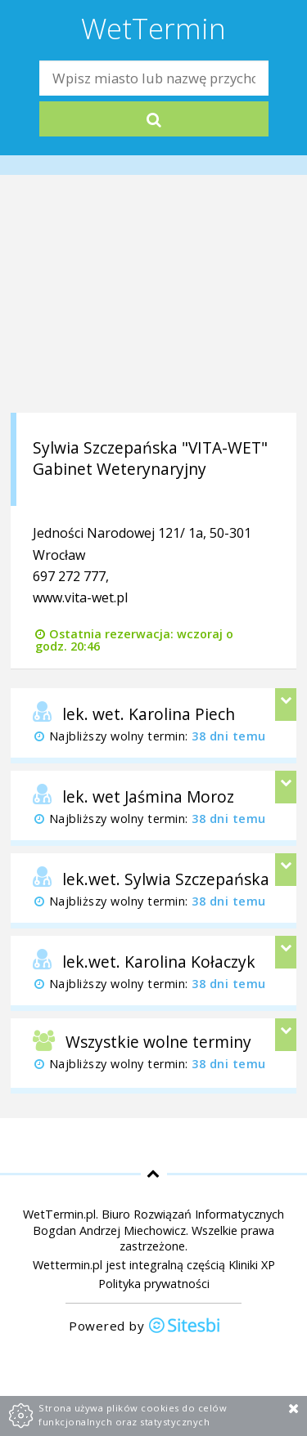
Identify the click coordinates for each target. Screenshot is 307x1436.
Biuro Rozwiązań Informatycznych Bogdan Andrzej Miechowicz (158, 1221)
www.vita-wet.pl (80, 597)
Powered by (145, 1327)
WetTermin (153, 27)
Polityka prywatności (154, 1283)
